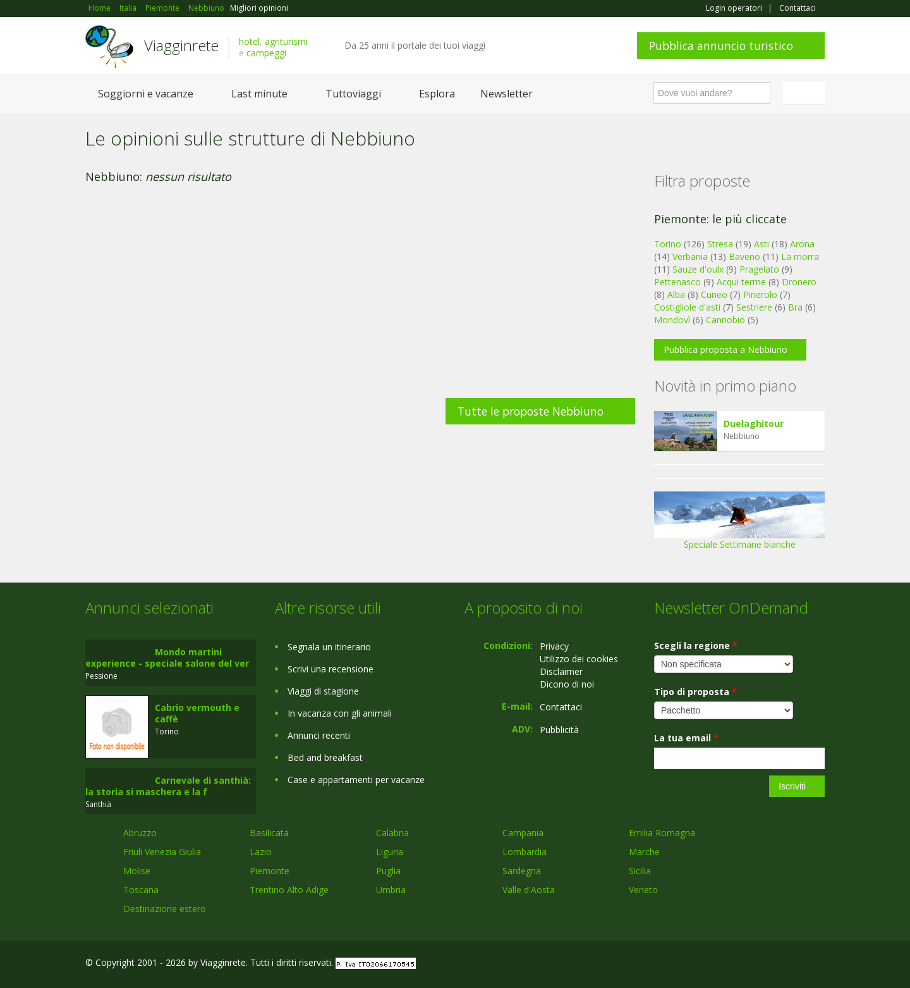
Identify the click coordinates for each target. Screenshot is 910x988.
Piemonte (269, 871)
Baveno (744, 256)
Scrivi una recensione (330, 669)
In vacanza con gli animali (340, 713)
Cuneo (714, 294)
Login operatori (734, 8)
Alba (676, 294)
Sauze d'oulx (698, 269)
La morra (800, 256)
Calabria (392, 833)
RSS (818, 964)
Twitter (788, 964)
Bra (795, 307)
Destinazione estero (164, 909)
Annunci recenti (319, 735)
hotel (249, 41)
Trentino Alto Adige (289, 890)
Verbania (690, 256)
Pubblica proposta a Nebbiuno (725, 349)
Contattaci (797, 8)
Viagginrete (181, 45)
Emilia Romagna (662, 833)
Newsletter (506, 94)
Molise (136, 871)
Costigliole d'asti (687, 307)
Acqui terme (741, 282)
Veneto (643, 890)
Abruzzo (140, 833)
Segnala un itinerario (329, 647)
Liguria (389, 852)
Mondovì (672, 320)
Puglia (388, 871)
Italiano (805, 93)
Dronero (799, 282)
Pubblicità (559, 730)
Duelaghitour (754, 423)
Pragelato (759, 269)
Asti (761, 244)
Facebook (729, 964)
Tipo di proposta (695, 692)
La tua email (686, 738)
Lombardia (524, 852)
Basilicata (269, 833)
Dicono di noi (567, 684)
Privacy (554, 646)
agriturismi (286, 41)
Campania (522, 833)
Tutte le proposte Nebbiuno (531, 411)
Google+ (756, 964)
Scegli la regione (695, 645)
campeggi (266, 53)
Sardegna (521, 871)
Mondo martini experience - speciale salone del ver (167, 657)
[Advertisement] (360, 303)
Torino (667, 244)
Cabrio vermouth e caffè (197, 713)
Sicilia (640, 871)
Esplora (437, 94)
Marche (644, 852)
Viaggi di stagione (323, 691)
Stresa (720, 244)
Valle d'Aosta (528, 890)
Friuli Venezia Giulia (162, 852)
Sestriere (754, 307)
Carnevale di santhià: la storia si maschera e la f (168, 786)
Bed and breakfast (325, 757)
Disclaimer (561, 671)
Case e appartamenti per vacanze (356, 780)
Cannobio (725, 320)
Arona (802, 244)
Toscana (141, 890)
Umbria (391, 890)
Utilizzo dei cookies (579, 659)
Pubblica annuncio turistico (721, 45)
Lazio (261, 852)
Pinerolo (760, 294)
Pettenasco (677, 282)
